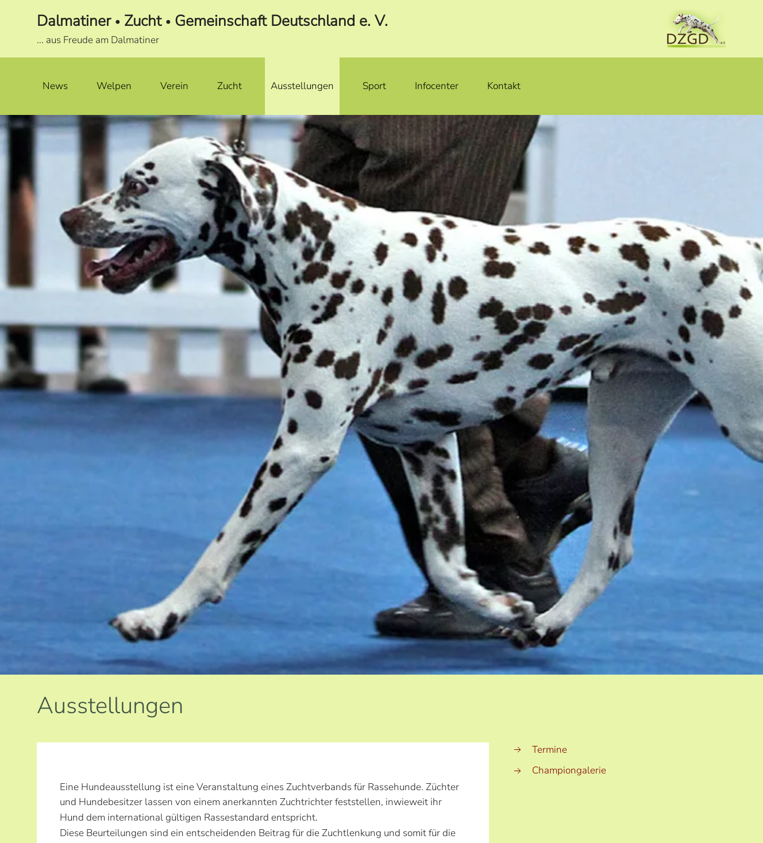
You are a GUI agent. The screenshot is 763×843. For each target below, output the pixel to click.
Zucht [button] (229, 86)
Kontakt (504, 86)
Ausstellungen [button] (302, 86)
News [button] (55, 86)
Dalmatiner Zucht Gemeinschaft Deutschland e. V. (212, 21)
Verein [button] (174, 86)
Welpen (114, 86)
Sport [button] (374, 86)
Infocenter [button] (436, 86)
